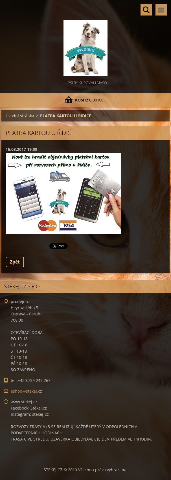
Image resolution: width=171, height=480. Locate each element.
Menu (161, 10)
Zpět (15, 262)
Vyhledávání (146, 10)
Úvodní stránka (20, 115)
